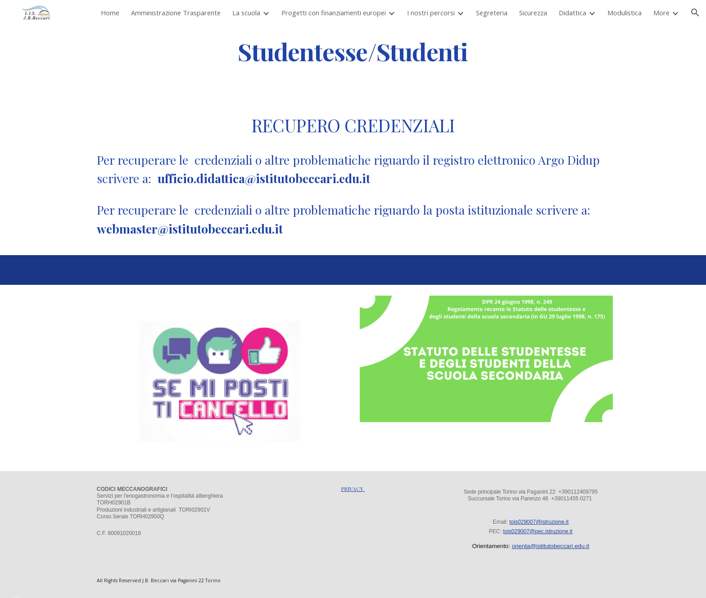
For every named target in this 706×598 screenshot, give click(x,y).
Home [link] (110, 12)
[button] (695, 12)
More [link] (661, 12)
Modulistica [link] (624, 12)
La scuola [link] (246, 12)
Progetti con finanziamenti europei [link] (333, 12)
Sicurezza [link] (533, 12)
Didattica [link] (572, 12)
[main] (353, 51)
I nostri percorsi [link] (431, 12)
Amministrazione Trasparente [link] (176, 12)
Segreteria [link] (491, 12)
